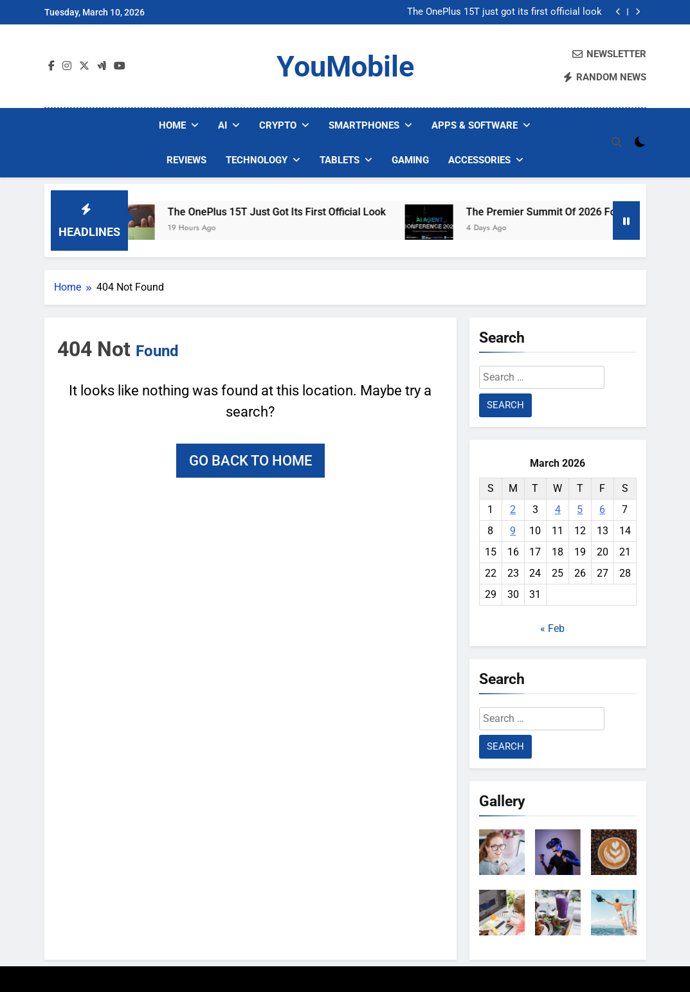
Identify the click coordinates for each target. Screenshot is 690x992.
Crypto (277, 125)
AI (222, 125)
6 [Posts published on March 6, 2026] (602, 509)
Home (172, 125)
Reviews (186, 160)
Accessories (479, 160)
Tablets (339, 160)
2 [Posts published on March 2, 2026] (513, 509)
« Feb (552, 628)
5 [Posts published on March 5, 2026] (580, 509)
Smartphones (364, 125)
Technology (256, 160)
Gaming (410, 160)
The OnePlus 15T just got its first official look (504, 12)
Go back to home (250, 461)
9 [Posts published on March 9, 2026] (513, 531)
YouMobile (345, 67)
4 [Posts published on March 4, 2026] (558, 509)
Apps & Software (474, 125)
